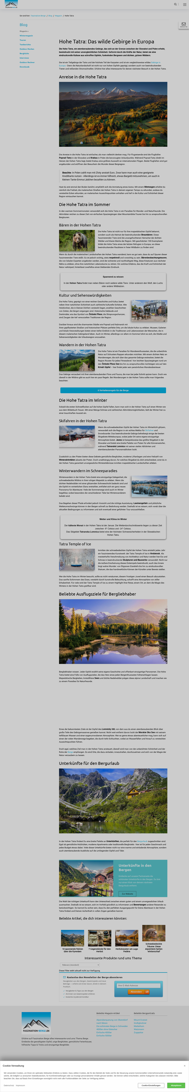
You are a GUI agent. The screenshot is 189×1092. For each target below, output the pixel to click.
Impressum (20, 1085)
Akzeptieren (176, 1085)
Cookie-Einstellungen (151, 1085)
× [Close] (185, 1065)
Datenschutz (9, 1085)
